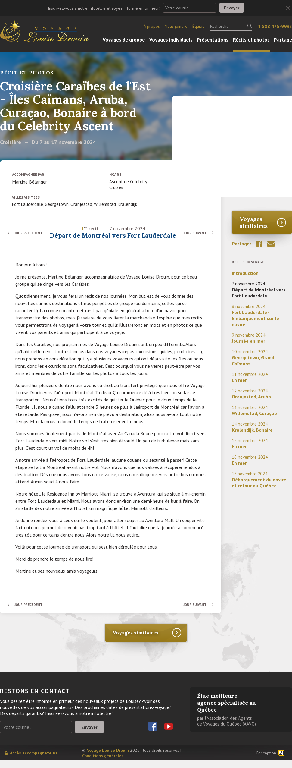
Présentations (212, 39)
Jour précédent (30, 236)
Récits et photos (251, 39)
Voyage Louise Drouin (108, 757)
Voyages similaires (254, 222)
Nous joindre (176, 26)
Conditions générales (102, 763)
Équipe (198, 26)
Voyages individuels (171, 39)
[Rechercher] (231, 26)
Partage (283, 39)
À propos (152, 26)
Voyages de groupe (124, 39)
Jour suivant (194, 236)
